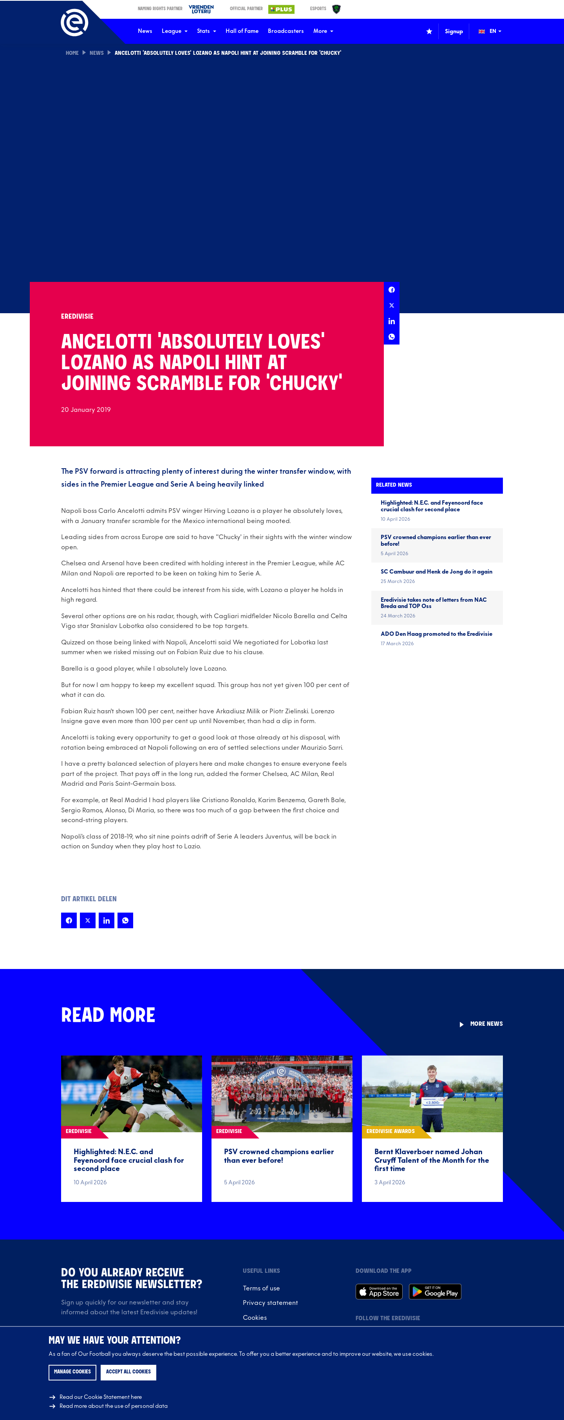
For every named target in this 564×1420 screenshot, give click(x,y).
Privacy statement (270, 1303)
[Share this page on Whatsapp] (392, 337)
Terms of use (261, 1288)
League (175, 31)
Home (72, 53)
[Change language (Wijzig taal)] (495, 31)
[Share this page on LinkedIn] (392, 321)
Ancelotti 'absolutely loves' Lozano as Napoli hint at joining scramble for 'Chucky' (228, 53)
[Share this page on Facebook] (392, 290)
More (323, 31)
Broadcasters (286, 31)
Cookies (255, 1318)
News (145, 31)
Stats (206, 31)
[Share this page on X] (392, 305)
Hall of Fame (242, 31)
